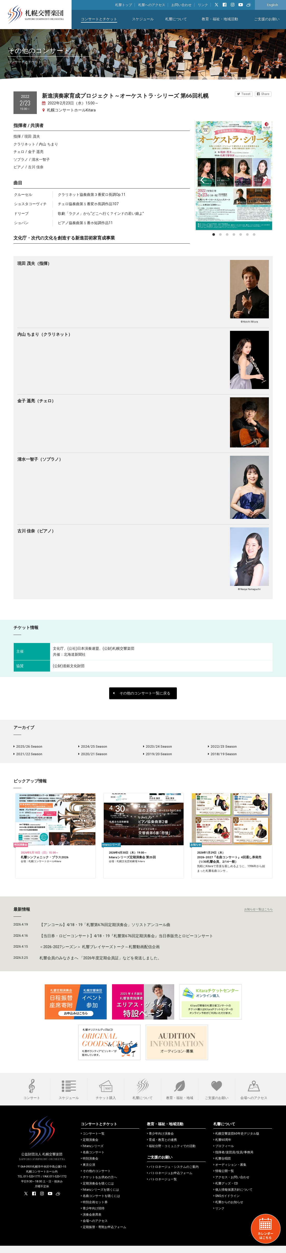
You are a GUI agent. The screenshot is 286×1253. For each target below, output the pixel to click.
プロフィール (223, 1153)
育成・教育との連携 (162, 1147)
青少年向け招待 (92, 1215)
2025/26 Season (27, 747)
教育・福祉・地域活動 (220, 19)
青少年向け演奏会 (160, 1141)
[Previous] (203, 180)
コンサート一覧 (92, 1141)
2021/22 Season (27, 755)
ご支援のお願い (267, 19)
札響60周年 (222, 1147)
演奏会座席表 (91, 1222)
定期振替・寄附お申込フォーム (103, 1234)
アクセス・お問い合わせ (231, 1184)
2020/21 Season (92, 755)
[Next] (264, 180)
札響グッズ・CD (225, 1190)
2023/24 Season (157, 747)
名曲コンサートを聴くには (100, 1203)
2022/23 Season (222, 747)
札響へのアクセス (151, 5)
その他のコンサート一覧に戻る (141, 693)
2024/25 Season (92, 747)
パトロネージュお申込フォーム (169, 1180)
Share (263, 94)
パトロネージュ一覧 (162, 1186)
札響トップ (123, 5)
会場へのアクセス (94, 1228)
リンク (203, 5)
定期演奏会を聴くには (97, 1190)
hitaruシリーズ (92, 1153)
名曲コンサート (92, 1159)
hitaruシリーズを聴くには (100, 1197)
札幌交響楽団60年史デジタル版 (236, 1141)
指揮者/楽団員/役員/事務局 (233, 1159)
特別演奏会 (89, 1166)
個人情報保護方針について (233, 1197)
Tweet (243, 94)
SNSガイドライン (226, 1203)
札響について (176, 19)
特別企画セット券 (94, 1209)
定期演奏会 (89, 1147)
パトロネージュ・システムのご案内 (173, 1174)
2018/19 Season (222, 755)
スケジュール (143, 19)
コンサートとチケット (99, 19)
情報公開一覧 (223, 1178)
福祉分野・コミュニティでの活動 (171, 1153)
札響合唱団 (222, 1166)
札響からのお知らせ (228, 1209)
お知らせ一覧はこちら (258, 916)
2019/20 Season (157, 755)
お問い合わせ (181, 5)
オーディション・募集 (229, 1172)
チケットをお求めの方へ (99, 1184)
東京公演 (88, 1172)
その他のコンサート (96, 1178)
